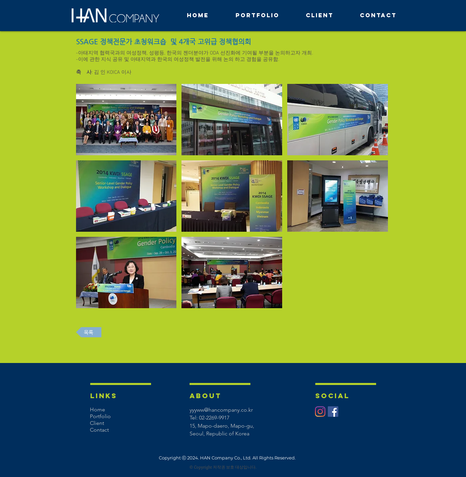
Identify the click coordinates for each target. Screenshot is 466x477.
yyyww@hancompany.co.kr (221, 410)
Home (97, 409)
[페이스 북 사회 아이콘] (333, 411)
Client (97, 423)
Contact (99, 430)
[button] (126, 119)
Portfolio (100, 416)
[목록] (88, 332)
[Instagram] (320, 411)
